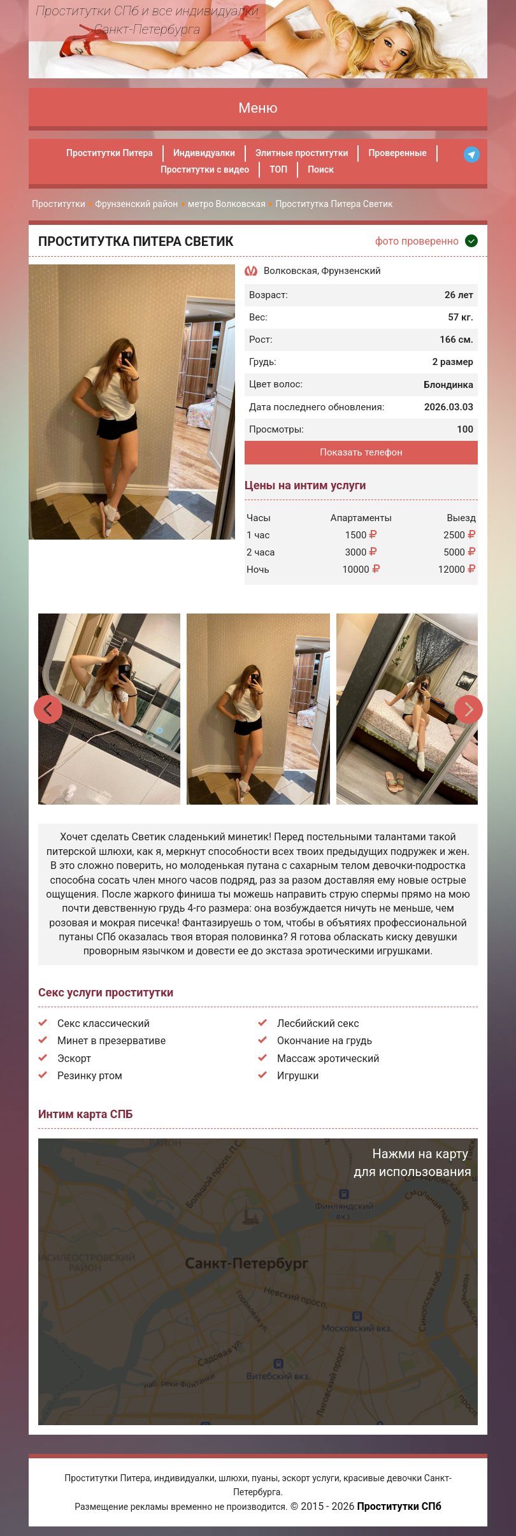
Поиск (321, 169)
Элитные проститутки (301, 153)
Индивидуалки (204, 153)
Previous (49, 709)
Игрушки (298, 1076)
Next (468, 709)
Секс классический (103, 1023)
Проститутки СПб (399, 1506)
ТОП (278, 169)
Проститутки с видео (205, 169)
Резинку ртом (89, 1076)
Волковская (290, 270)
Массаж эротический (328, 1058)
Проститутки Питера (109, 153)
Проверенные (397, 153)
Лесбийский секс (318, 1023)
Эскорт (74, 1058)
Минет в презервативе (111, 1041)
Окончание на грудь (324, 1041)
